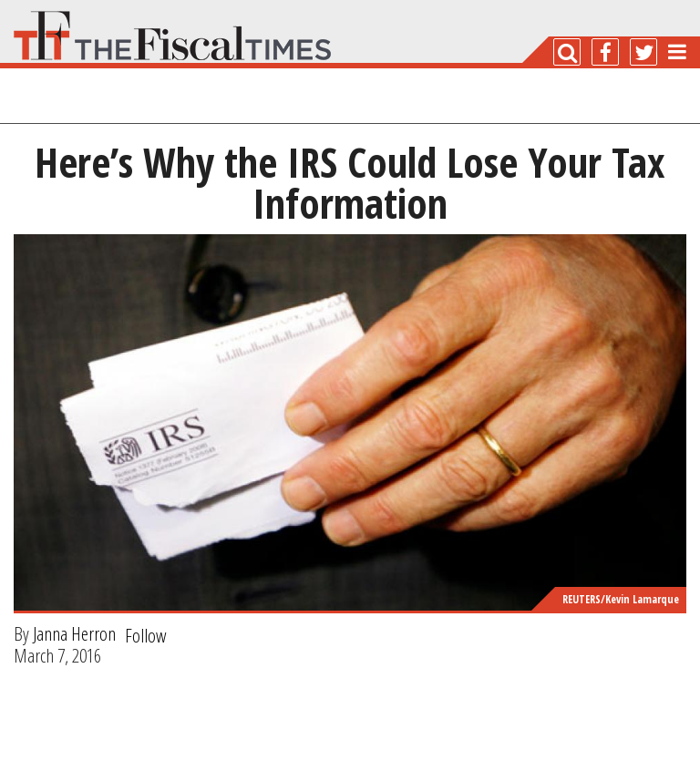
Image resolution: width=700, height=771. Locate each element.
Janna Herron (74, 633)
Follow (146, 635)
